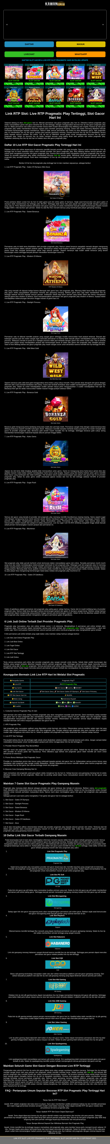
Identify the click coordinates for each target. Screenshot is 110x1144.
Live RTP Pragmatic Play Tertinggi (43, 1138)
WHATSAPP (81, 54)
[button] (7, 24)
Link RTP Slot (20, 1138)
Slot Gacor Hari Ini (70, 1138)
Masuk (81, 44)
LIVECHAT (29, 54)
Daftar (29, 44)
